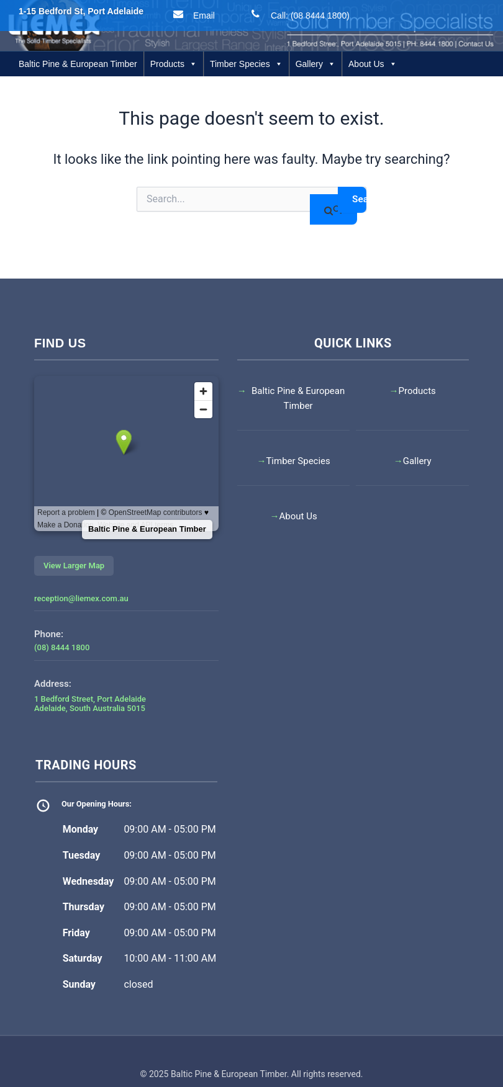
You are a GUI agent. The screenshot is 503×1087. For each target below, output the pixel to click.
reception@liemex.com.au (81, 598)
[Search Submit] (332, 209)
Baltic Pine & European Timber (78, 64)
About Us (372, 63)
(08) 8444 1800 (61, 647)
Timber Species (246, 63)
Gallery (315, 63)
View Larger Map (73, 565)
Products (173, 63)
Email (191, 14)
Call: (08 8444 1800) (298, 14)
